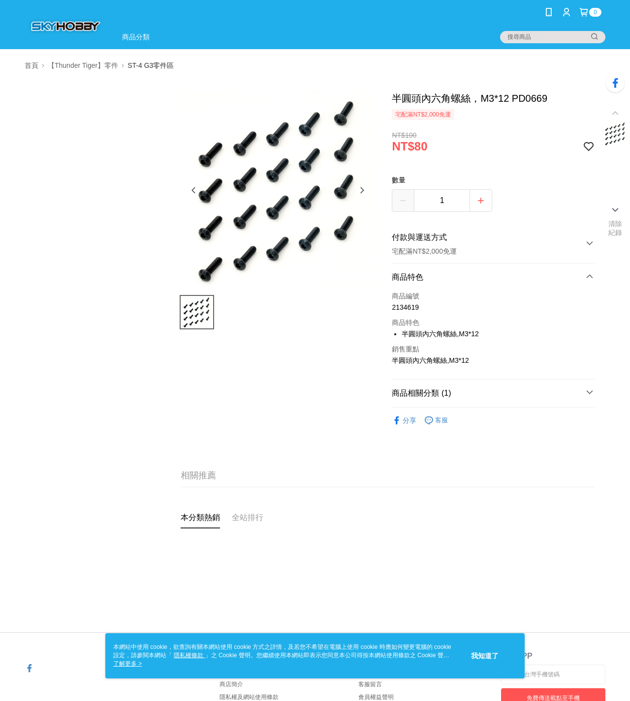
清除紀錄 (615, 228)
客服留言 (370, 684)
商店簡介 (231, 684)
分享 (404, 420)
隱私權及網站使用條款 (249, 697)
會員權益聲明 (376, 697)
